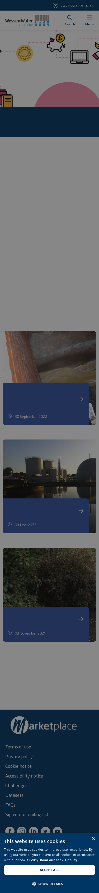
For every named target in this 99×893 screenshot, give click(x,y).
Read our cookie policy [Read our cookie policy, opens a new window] (58, 860)
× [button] (93, 839)
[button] (49, 884)
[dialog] (49, 863)
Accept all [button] (49, 870)
